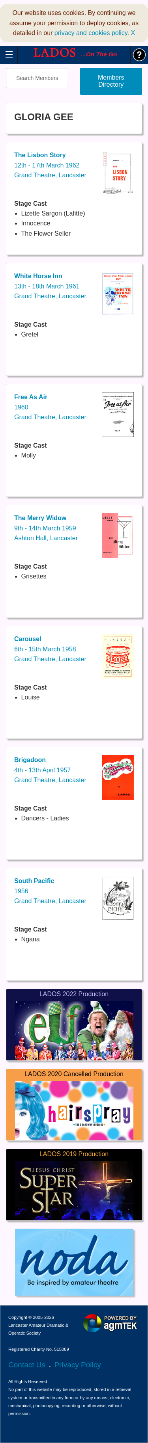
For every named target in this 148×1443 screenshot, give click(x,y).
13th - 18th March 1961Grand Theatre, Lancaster (50, 286)
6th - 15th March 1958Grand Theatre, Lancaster (50, 649)
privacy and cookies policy (90, 33)
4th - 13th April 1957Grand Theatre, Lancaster (50, 770)
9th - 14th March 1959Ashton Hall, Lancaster (46, 528)
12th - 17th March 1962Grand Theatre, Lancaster (50, 165)
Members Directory (111, 81)
